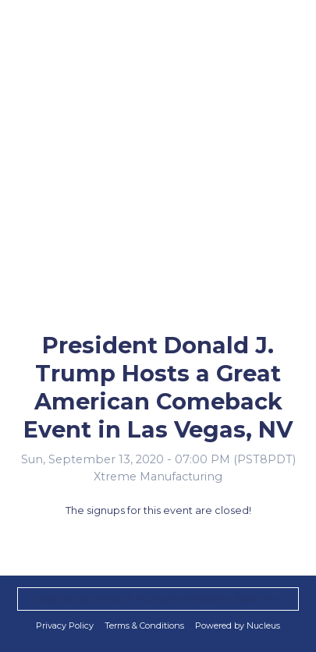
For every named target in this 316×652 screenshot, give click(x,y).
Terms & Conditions (144, 625)
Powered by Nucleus (237, 625)
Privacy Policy (65, 625)
